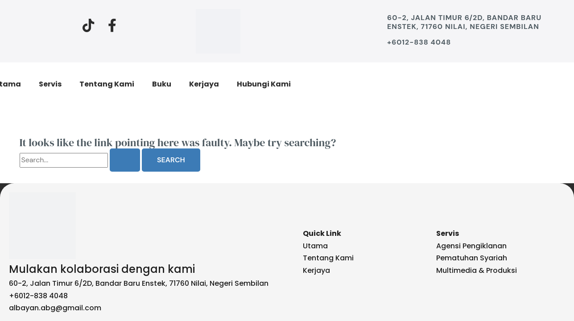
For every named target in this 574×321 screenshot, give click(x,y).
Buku (161, 84)
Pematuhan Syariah (471, 258)
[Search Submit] (125, 160)
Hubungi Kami (264, 84)
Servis (50, 84)
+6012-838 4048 (419, 42)
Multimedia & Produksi (476, 270)
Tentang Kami (106, 84)
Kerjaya (204, 84)
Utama (315, 246)
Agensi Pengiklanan (471, 246)
